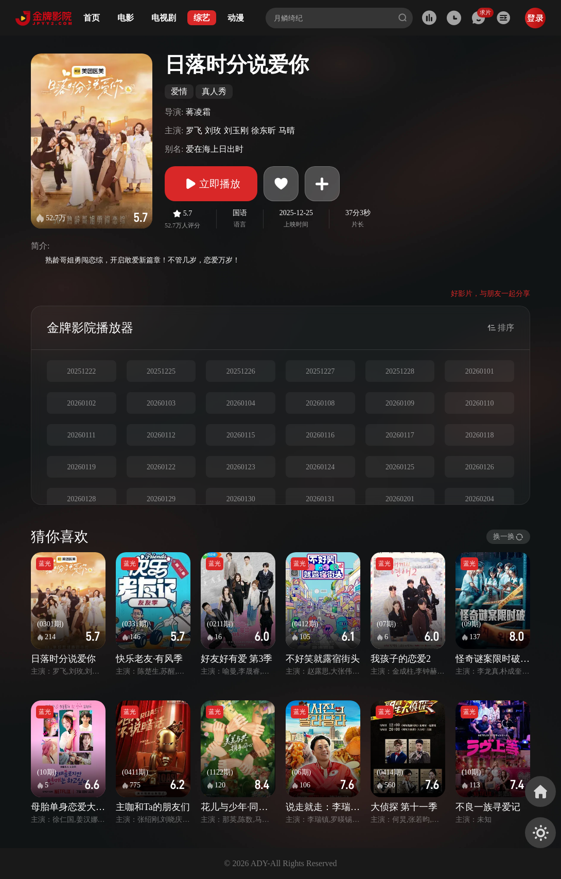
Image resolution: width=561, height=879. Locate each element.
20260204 (479, 499)
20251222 (81, 371)
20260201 (399, 499)
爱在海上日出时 (214, 149)
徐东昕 (263, 130)
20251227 (320, 371)
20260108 (320, 403)
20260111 (81, 435)
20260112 (161, 435)
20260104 (240, 403)
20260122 (161, 467)
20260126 (479, 467)
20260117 (399, 435)
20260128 (81, 499)
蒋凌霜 (198, 112)
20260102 (81, 403)
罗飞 (194, 130)
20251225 (161, 371)
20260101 (479, 371)
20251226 (240, 371)
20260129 (161, 499)
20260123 (240, 467)
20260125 (399, 467)
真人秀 (214, 91)
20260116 (320, 435)
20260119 (81, 467)
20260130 (240, 499)
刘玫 (213, 130)
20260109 (399, 403)
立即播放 (211, 183)
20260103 (161, 403)
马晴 (286, 130)
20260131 (320, 499)
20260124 (320, 467)
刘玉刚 (236, 130)
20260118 (479, 435)
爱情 (179, 91)
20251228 (399, 371)
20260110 (479, 403)
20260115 (240, 435)
